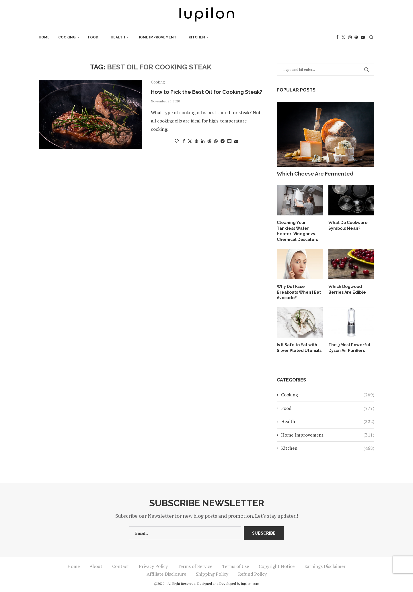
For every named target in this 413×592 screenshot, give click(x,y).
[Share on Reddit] (209, 141)
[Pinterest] (356, 37)
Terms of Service (195, 566)
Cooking (67, 37)
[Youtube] (363, 37)
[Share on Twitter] (190, 141)
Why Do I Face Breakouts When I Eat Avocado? (299, 292)
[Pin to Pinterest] (196, 141)
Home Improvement (156, 37)
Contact (120, 566)
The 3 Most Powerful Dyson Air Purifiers (349, 347)
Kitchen (197, 37)
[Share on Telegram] (223, 141)
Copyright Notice (277, 566)
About (95, 566)
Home (44, 37)
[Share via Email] (236, 141)
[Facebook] (337, 37)
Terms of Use (235, 566)
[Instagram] (350, 37)
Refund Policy (252, 574)
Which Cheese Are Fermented (315, 174)
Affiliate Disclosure (166, 574)
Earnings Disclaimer (325, 566)
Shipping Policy (212, 574)
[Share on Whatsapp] (216, 141)
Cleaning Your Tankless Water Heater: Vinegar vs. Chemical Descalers (297, 231)
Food (93, 37)
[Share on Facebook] (184, 141)
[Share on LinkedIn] (202, 141)
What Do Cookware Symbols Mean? (348, 225)
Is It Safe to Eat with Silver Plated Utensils (299, 347)
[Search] (371, 37)
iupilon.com (250, 583)
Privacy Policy (153, 566)
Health (118, 37)
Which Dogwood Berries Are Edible (347, 289)
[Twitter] (343, 37)
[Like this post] (177, 141)
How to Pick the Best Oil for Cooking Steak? (206, 92)
